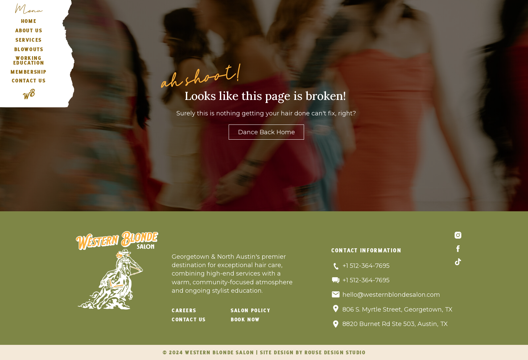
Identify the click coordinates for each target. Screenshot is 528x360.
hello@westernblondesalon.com (391, 294)
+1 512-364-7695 (366, 265)
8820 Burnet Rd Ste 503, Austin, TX (396, 324)
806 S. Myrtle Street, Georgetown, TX (397, 309)
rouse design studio (334, 353)
